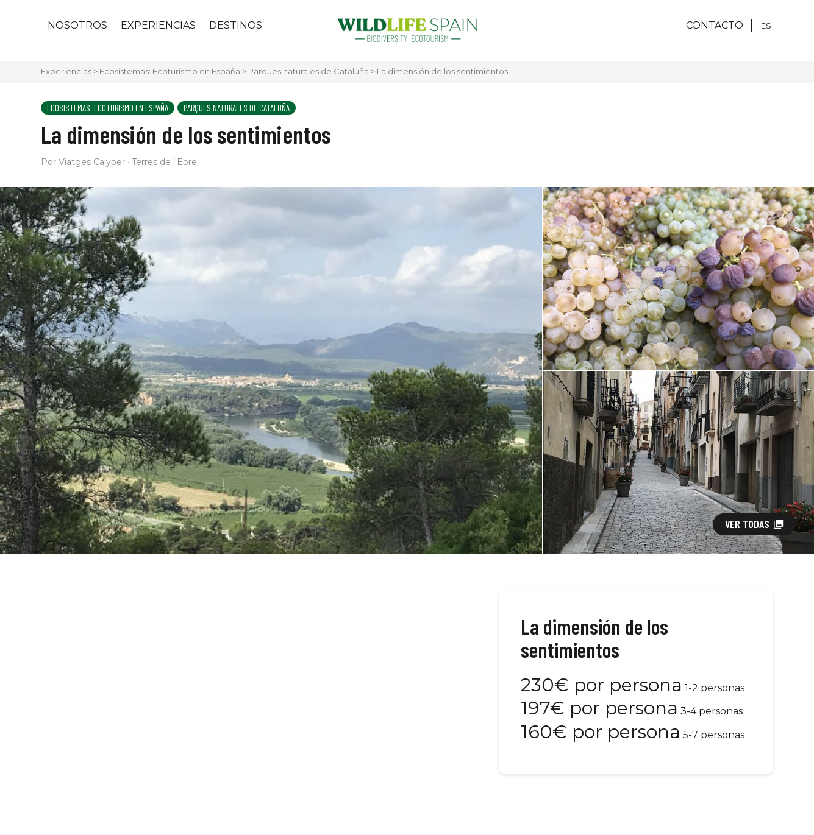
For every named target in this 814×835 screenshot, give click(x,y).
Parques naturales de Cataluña (308, 71)
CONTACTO (714, 25)
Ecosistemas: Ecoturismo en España (169, 71)
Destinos (235, 25)
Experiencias (158, 25)
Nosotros (77, 25)
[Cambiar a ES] (766, 25)
